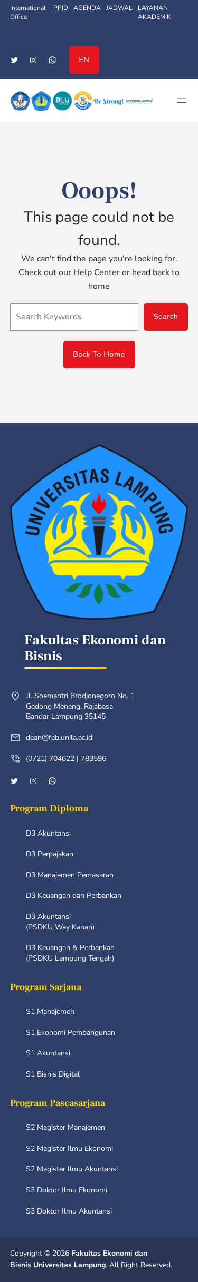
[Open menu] (181, 100)
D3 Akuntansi (48, 833)
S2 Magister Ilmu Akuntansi (72, 1169)
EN (84, 60)
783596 (93, 758)
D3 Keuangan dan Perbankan (73, 895)
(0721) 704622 (50, 758)
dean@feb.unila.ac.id (59, 737)
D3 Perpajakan (49, 854)
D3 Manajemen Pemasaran (70, 875)
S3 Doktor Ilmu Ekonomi (66, 1190)
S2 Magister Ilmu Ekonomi (69, 1148)
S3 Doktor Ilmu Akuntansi (69, 1211)
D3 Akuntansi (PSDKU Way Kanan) (60, 922)
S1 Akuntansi (48, 1053)
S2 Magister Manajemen (65, 1127)
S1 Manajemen (50, 1011)
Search (166, 316)
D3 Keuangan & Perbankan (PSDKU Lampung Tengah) (70, 953)
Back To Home (99, 354)
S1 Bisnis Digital (53, 1074)
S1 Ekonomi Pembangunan (70, 1032)
